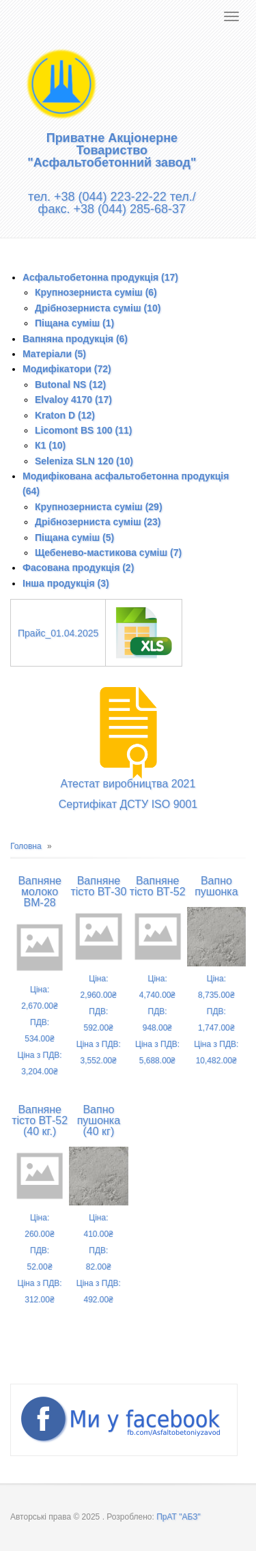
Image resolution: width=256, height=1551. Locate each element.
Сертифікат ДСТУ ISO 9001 (128, 804)
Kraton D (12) (65, 415)
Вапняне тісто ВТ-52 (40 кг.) (40, 1120)
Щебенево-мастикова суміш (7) (108, 552)
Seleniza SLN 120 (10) (84, 461)
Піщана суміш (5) (74, 537)
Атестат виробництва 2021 (128, 784)
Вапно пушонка (216, 886)
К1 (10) (50, 445)
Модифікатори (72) (67, 368)
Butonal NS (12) (70, 384)
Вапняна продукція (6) (75, 338)
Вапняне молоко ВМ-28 (39, 891)
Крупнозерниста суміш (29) (98, 506)
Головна (26, 846)
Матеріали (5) (54, 353)
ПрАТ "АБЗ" (178, 1517)
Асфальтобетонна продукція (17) (100, 277)
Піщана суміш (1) (74, 323)
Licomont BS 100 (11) (83, 430)
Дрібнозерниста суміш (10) (97, 308)
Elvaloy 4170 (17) (73, 399)
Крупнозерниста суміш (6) (96, 292)
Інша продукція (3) (66, 583)
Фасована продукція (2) (78, 567)
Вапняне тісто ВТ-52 (158, 886)
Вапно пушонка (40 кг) (98, 1120)
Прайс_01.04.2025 (58, 633)
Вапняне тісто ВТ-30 (98, 886)
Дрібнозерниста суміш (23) (97, 521)
